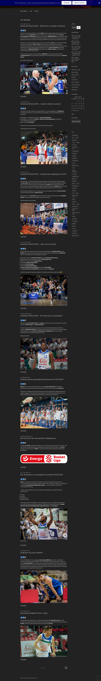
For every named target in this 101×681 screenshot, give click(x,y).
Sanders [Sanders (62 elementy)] (74, 201)
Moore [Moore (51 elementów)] (73, 183)
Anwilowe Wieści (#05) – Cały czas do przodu (38, 244)
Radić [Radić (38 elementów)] (73, 199)
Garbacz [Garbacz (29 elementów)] (74, 155)
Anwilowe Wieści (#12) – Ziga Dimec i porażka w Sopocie (42, 26)
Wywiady (73, 89)
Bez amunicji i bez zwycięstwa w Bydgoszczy (38, 438)
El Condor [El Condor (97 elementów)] (74, 144)
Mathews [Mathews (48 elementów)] (74, 178)
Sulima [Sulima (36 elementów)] (73, 216)
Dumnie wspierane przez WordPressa (28, 677)
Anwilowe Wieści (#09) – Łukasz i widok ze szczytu (40, 104)
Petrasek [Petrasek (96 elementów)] (74, 188)
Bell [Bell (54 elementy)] (73, 137)
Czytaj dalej (23, 96)
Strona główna (23, 10)
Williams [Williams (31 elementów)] (74, 223)
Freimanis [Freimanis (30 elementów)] (74, 153)
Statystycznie (75, 84)
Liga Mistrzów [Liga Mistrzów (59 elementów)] (75, 176)
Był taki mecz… (75, 69)
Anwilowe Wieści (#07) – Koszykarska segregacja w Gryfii (43, 174)
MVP (73, 77)
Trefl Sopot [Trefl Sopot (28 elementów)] (74, 221)
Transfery (74, 87)
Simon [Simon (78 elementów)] (73, 203)
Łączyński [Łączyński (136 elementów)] (74, 233)
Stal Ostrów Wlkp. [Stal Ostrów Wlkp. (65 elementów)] (75, 209)
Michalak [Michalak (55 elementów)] (74, 181)
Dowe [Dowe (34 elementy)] (73, 142)
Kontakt (36, 10)
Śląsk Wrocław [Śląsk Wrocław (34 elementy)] (75, 235)
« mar (73, 113)
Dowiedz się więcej (79, 2)
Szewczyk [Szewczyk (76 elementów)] (74, 218)
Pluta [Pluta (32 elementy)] (77, 192)
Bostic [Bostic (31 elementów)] (77, 137)
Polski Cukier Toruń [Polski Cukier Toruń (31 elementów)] (75, 196)
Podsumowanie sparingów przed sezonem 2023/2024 (41, 379)
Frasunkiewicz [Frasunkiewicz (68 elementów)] (75, 150)
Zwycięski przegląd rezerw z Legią (33, 613)
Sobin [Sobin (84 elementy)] (78, 203)
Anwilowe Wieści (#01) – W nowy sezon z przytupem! (41, 315)
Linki (31, 10)
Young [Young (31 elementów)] (73, 228)
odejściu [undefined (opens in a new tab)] (37, 559)
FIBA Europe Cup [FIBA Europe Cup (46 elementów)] (75, 148)
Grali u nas (74, 72)
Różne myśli (74, 82)
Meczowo (74, 74)
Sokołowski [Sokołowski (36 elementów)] (74, 206)
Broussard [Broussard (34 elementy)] (74, 139)
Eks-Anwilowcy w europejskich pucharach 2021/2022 (41, 474)
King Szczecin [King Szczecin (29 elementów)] (75, 165)
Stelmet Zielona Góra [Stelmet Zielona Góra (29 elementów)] (75, 213)
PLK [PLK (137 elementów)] (73, 192)
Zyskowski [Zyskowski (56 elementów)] (74, 230)
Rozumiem (66, 2)
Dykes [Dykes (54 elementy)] (78, 142)
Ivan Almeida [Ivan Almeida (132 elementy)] (75, 160)
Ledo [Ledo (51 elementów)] (73, 167)
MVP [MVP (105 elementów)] (78, 183)
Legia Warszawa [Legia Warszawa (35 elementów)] (74, 170)
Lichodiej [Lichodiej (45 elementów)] (74, 173)
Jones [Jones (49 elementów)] (73, 162)
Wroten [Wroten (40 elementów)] (74, 225)
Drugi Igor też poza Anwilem (31, 552)
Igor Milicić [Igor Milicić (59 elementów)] (74, 158)
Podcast (73, 79)
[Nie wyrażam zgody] (99, 3)
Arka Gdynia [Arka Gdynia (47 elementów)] (74, 135)
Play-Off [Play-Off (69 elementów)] (74, 190)
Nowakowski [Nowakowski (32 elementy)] (75, 185)
